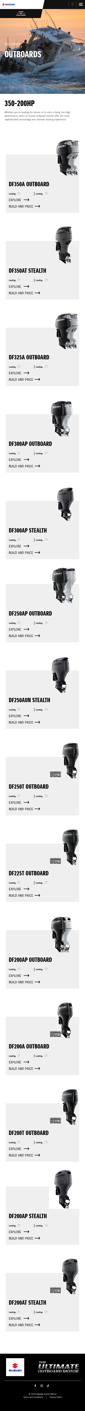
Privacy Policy (56, 1397)
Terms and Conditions (33, 1397)
